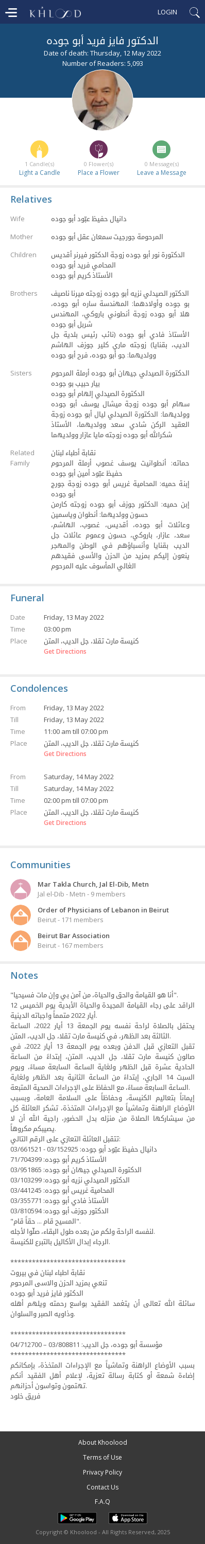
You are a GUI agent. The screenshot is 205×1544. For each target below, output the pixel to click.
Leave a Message (161, 172)
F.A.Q (102, 1501)
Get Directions (65, 652)
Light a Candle (39, 172)
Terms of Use (102, 1457)
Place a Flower (98, 172)
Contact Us (102, 1487)
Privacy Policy (102, 1472)
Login (167, 11)
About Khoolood (102, 1442)
